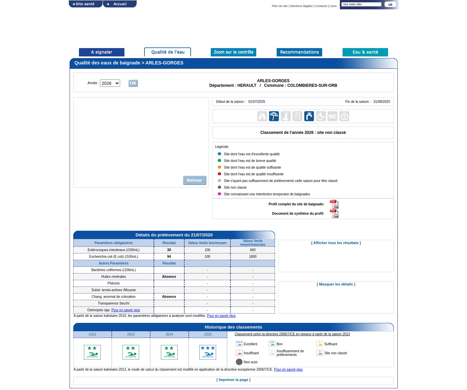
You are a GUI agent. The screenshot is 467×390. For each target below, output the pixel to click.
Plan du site (280, 6)
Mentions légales (301, 6)
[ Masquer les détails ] (336, 284)
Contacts (321, 6)
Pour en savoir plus (125, 310)
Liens (333, 6)
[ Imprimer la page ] (233, 380)
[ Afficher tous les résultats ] (336, 243)
